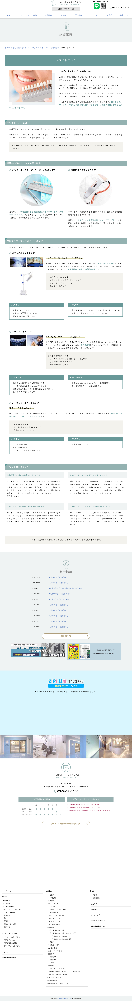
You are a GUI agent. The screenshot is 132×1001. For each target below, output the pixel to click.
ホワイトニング (53, 904)
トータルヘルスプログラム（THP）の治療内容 (65, 971)
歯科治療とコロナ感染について (58, 983)
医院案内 (78, 15)
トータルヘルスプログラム (56, 968)
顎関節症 (53, 960)
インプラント (52, 907)
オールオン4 (54, 912)
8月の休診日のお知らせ (59, 610)
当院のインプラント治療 (58, 909)
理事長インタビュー (10, 940)
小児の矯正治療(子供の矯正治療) (60, 936)
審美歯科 (51, 901)
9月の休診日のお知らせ (59, 605)
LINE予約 (108, 15)
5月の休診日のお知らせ (59, 627)
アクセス (93, 15)
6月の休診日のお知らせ (59, 621)
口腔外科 (51, 954)
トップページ (8, 15)
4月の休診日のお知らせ (59, 577)
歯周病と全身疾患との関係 (58, 974)
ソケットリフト (55, 921)
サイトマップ (95, 915)
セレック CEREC (9, 912)
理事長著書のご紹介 (10, 943)
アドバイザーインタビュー (12, 946)
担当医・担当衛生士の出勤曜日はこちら (66, 824)
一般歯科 (51, 895)
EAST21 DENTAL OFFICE (64, 998)
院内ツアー (7, 918)
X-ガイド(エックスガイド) (12, 909)
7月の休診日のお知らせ (59, 616)
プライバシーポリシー (98, 921)
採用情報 (7, 927)
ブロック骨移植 (55, 924)
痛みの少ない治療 (10, 924)
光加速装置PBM (9, 906)
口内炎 (52, 963)
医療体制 (7, 921)
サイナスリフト (55, 918)
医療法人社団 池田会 (9, 958)
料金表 (63, 15)
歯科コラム (123, 15)
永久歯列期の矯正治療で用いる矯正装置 (63, 933)
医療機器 (7, 903)
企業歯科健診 (52, 980)
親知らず (53, 957)
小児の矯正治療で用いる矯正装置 (60, 939)
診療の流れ (7, 915)
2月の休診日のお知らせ (59, 583)
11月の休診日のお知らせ (59, 594)
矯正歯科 (51, 927)
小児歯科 (51, 942)
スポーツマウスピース (55, 951)
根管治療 (53, 898)
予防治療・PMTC (54, 945)
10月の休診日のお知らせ (59, 599)
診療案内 (48, 15)
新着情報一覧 (66, 636)
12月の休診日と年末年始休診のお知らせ (66, 588)
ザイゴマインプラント (57, 915)
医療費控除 (96, 898)
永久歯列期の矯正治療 (57, 930)
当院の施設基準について (99, 926)
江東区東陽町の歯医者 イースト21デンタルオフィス (27, 48)
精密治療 (51, 965)
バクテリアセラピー (54, 977)
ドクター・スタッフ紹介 (28, 15)
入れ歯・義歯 (52, 948)
